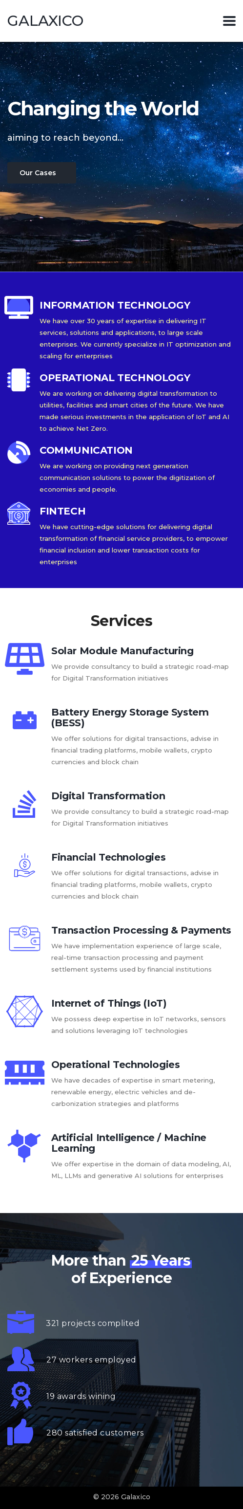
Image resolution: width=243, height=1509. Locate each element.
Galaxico (45, 21)
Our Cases (38, 172)
